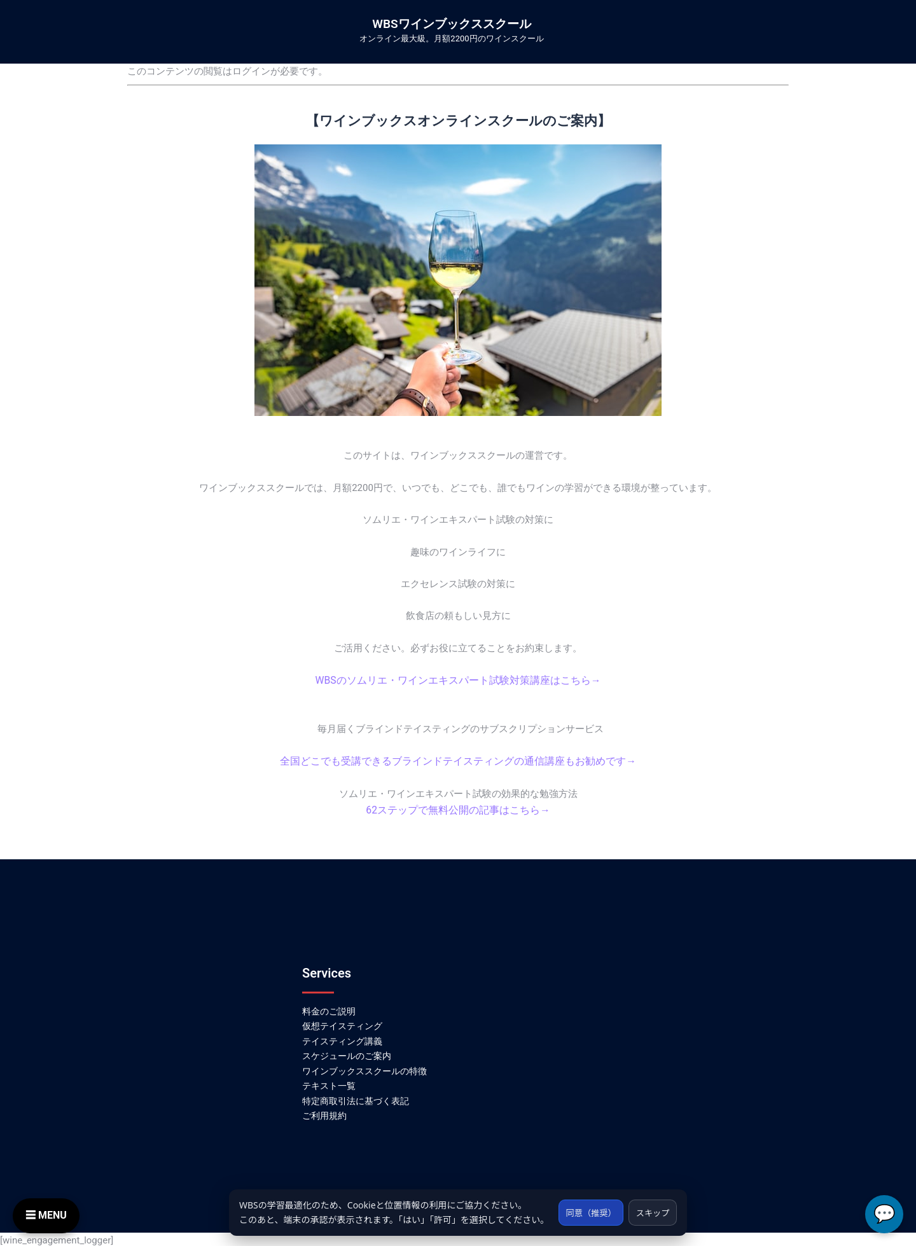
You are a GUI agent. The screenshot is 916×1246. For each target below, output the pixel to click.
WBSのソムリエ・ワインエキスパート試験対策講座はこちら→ (458, 680)
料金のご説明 (329, 1009)
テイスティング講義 (342, 1039)
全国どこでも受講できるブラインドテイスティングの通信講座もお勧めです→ (458, 760)
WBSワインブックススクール (451, 24)
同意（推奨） (584, 1205)
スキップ (651, 1205)
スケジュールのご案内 (346, 1053)
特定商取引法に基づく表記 (355, 1098)
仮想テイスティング (342, 1023)
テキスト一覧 (329, 1084)
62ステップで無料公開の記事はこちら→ (458, 808)
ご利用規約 (324, 1114)
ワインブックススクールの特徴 (364, 1068)
